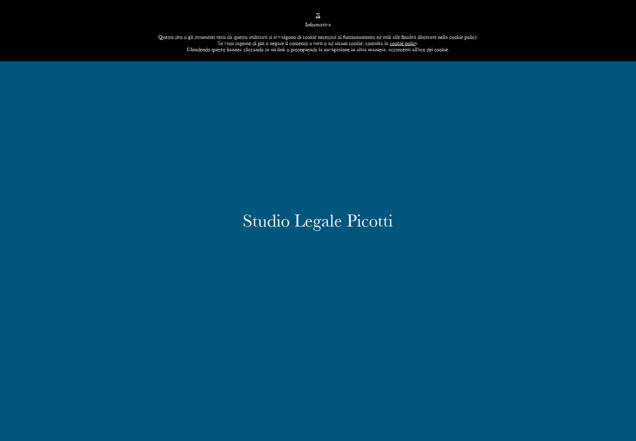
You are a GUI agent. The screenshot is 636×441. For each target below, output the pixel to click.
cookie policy (403, 43)
